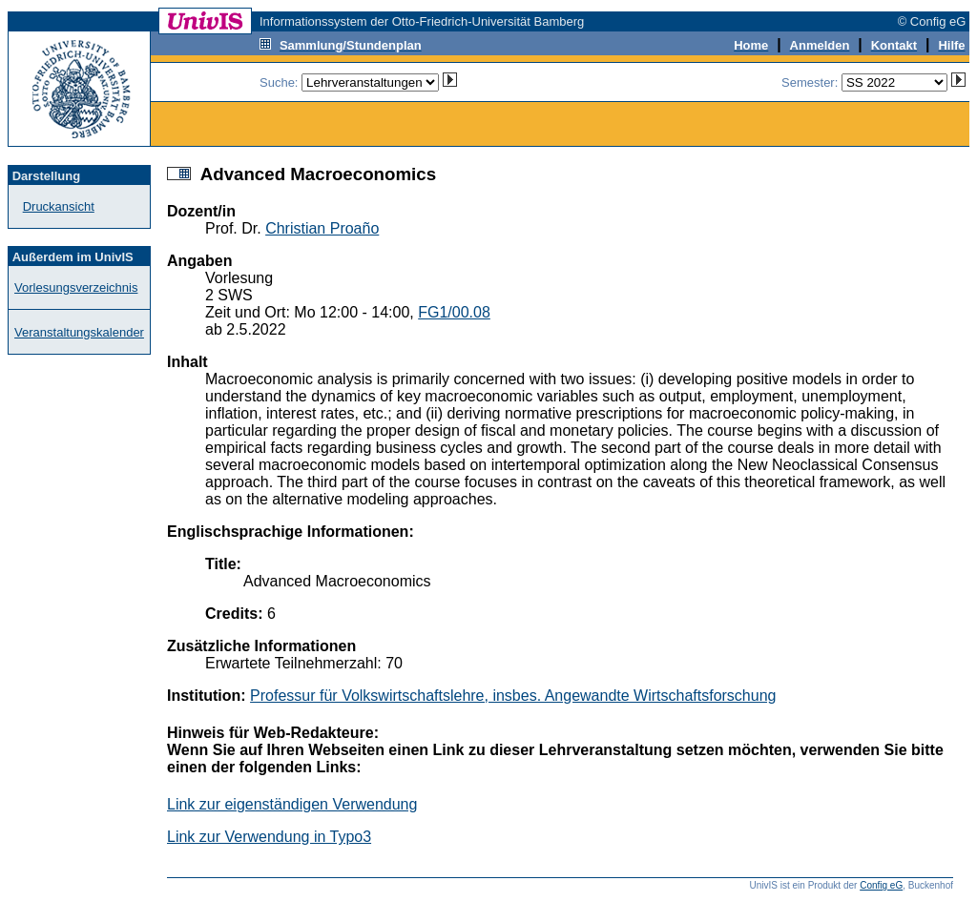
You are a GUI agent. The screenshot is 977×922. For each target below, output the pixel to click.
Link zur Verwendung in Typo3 (269, 837)
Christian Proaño (322, 228)
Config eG (881, 885)
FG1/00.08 (454, 312)
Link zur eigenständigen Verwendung (292, 804)
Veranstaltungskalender (79, 332)
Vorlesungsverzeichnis (75, 287)
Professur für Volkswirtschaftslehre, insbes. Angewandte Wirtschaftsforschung (513, 695)
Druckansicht (58, 206)
